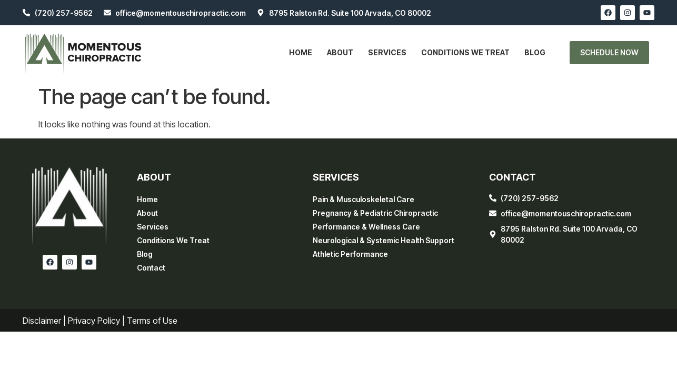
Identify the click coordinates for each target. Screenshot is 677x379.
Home (300, 52)
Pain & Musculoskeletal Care (363, 199)
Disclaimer (42, 320)
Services (387, 52)
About (340, 52)
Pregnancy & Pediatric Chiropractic (375, 212)
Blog (534, 52)
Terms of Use (152, 320)
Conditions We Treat (465, 52)
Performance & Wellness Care (366, 226)
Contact (151, 267)
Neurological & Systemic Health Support (383, 240)
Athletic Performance (350, 254)
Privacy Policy (94, 320)
